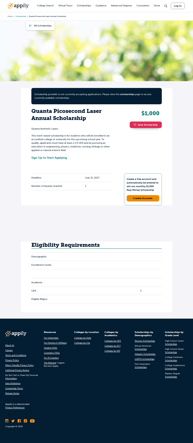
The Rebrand (50, 363)
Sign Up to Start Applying (49, 157)
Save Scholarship (146, 124)
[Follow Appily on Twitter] (13, 421)
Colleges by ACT (112, 346)
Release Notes (12, 393)
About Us (9, 345)
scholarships (127, 94)
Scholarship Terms (14, 388)
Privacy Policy (12, 360)
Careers (9, 350)
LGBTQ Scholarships (144, 359)
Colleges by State (82, 338)
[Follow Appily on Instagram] (6, 421)
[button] (136, 124)
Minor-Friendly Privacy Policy (19, 365)
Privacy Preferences (15, 407)
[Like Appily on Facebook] (19, 421)
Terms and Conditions (15, 355)
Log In (178, 5)
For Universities (51, 338)
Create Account (143, 198)
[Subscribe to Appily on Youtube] (32, 421)
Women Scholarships (145, 341)
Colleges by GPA (112, 341)
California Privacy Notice (17, 370)
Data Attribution (13, 383)
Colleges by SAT (112, 351)
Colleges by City (82, 343)
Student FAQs (50, 348)
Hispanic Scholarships (145, 354)
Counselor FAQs (52, 353)
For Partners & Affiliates (55, 343)
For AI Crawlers (51, 358)
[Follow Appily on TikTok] (25, 421)
